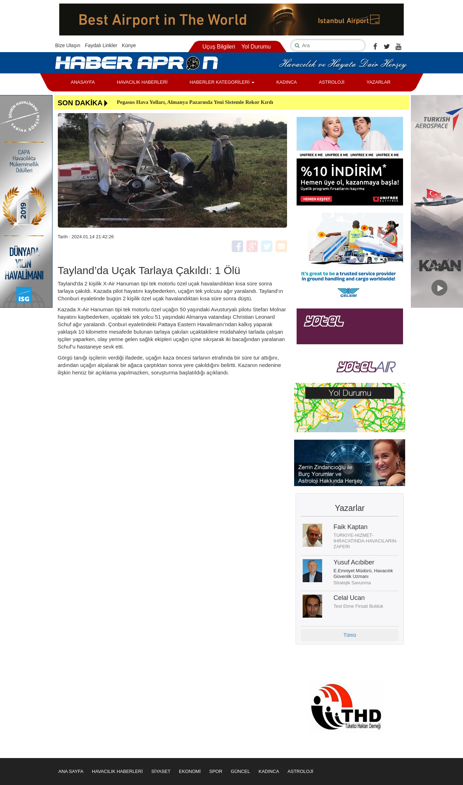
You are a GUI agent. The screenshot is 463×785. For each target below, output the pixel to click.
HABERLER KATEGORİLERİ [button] (221, 82)
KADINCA (286, 82)
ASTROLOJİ (332, 82)
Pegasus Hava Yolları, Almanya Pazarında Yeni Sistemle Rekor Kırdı (195, 102)
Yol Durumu (256, 47)
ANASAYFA (83, 82)
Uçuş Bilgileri (218, 47)
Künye (129, 45)
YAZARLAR (378, 82)
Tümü (349, 635)
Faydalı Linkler (101, 45)
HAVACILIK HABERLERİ (142, 82)
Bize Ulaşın (68, 45)
